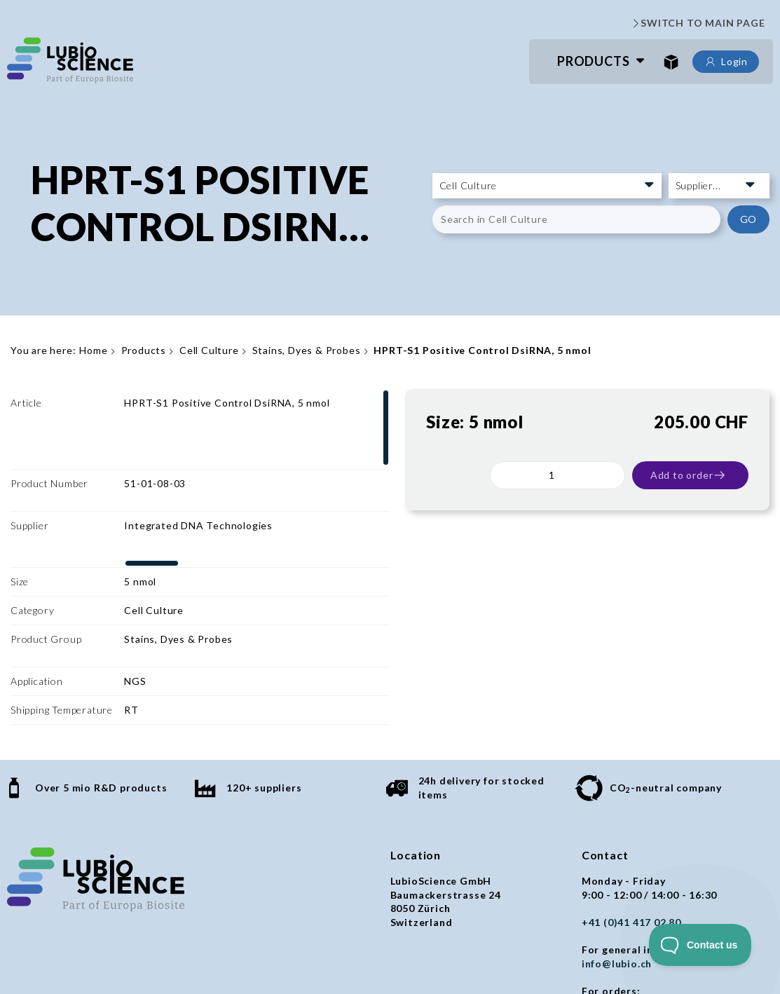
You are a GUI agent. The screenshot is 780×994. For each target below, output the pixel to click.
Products (593, 61)
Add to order (688, 475)
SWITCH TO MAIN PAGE (697, 23)
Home (93, 350)
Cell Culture (209, 350)
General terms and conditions (84, 954)
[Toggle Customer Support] (700, 945)
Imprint (280, 954)
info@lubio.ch (617, 858)
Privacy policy (211, 954)
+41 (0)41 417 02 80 (631, 816)
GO (749, 219)
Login (726, 62)
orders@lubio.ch (624, 898)
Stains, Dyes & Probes (306, 350)
